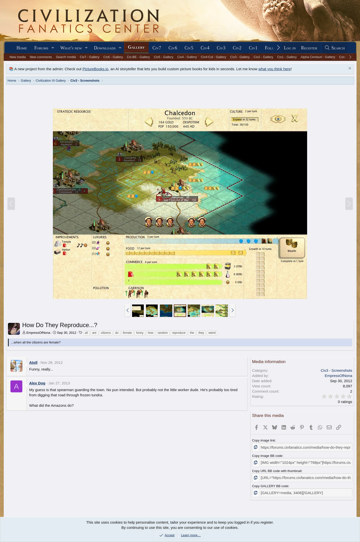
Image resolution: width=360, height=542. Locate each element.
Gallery (136, 47)
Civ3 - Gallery (240, 57)
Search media (66, 57)
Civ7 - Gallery (90, 57)
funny (139, 333)
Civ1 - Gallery (287, 57)
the (192, 333)
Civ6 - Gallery (113, 57)
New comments (41, 57)
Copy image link (263, 440)
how (150, 333)
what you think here (274, 69)
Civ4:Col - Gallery (213, 57)
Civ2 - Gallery (263, 57)
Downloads (104, 47)
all (86, 333)
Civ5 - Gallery (164, 57)
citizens (106, 333)
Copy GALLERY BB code (270, 484)
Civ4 (205, 47)
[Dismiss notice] (349, 68)
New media (18, 57)
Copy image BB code (267, 455)
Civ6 (173, 47)
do (116, 333)
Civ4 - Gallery (187, 57)
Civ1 (253, 47)
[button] (53, 48)
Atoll (33, 362)
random (163, 333)
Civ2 (237, 47)
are (94, 333)
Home (21, 47)
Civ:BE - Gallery (138, 57)
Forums (41, 47)
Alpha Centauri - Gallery (318, 57)
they (201, 333)
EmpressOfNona (38, 333)
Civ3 (221, 47)
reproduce (178, 333)
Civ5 (188, 47)
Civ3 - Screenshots (336, 370)
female (127, 333)
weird (212, 333)
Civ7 (156, 47)
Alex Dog (37, 383)
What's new (71, 47)
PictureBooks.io (95, 69)
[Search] (334, 48)
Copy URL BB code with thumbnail (276, 469)
